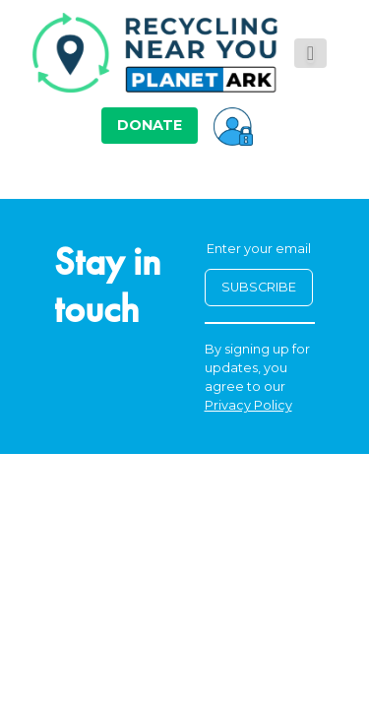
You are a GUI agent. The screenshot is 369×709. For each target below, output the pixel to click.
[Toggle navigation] (310, 53)
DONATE (149, 125)
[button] (233, 125)
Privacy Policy (248, 405)
